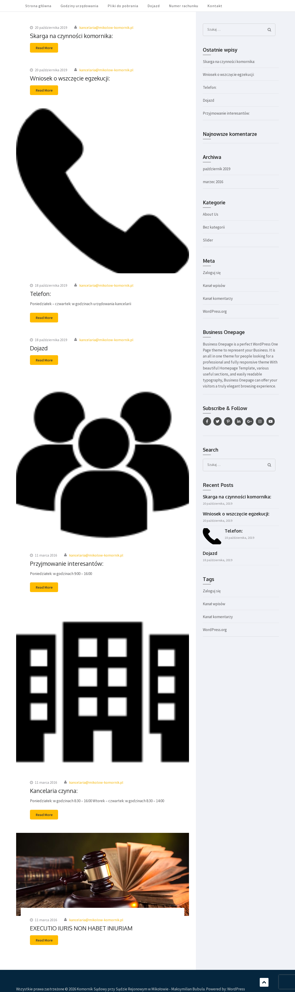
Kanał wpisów (214, 285)
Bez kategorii (214, 227)
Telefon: (40, 293)
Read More (44, 47)
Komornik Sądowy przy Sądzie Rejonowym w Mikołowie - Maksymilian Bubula (141, 989)
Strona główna (38, 5)
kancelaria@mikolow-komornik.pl (106, 27)
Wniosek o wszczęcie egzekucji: (70, 78)
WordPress (236, 989)
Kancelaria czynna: (54, 790)
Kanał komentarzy (218, 298)
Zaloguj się (212, 272)
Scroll (264, 982)
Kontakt (214, 5)
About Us (210, 214)
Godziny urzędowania (79, 5)
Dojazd (154, 5)
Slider (208, 240)
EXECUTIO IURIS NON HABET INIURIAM (81, 928)
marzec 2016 (213, 181)
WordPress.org (215, 311)
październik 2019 (216, 168)
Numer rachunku (183, 5)
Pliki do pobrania (123, 5)
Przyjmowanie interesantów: (66, 563)
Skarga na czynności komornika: (71, 35)
